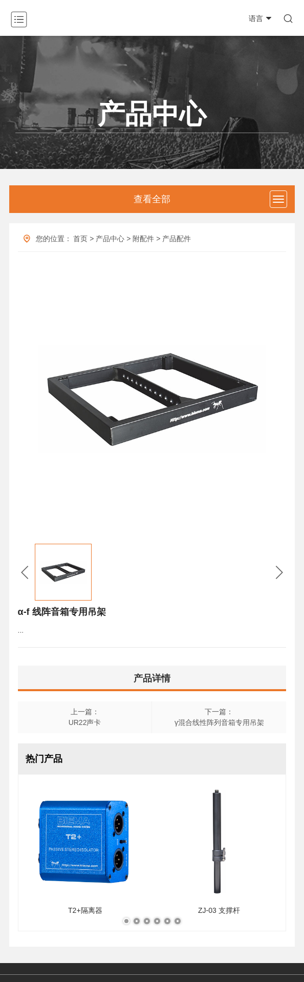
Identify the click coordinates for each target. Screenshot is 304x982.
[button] (25, 572)
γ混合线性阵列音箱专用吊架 (219, 722)
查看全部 (152, 199)
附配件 (143, 238)
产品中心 (110, 238)
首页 (80, 238)
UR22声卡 (85, 722)
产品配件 (176, 238)
